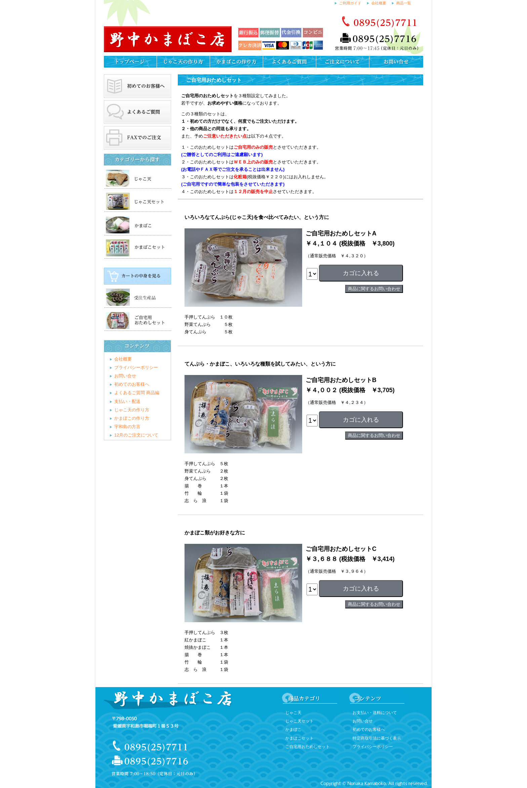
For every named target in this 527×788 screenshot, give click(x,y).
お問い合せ (125, 375)
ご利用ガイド (350, 3)
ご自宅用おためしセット (307, 746)
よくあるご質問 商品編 (136, 392)
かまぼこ (293, 729)
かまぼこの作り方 (131, 418)
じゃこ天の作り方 (131, 409)
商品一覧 (403, 3)
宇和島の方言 (127, 426)
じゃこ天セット (299, 721)
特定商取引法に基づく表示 (377, 738)
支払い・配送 (127, 401)
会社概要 (378, 3)
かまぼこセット (299, 738)
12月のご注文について (136, 435)
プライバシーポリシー (136, 367)
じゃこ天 (293, 712)
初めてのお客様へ (131, 384)
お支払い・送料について (375, 712)
